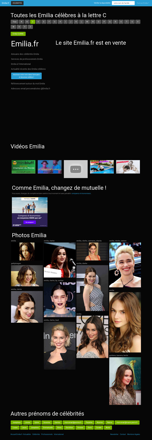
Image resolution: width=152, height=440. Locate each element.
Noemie (100, 422)
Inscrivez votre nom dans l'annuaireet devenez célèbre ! (26, 76)
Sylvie (37, 422)
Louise (15, 427)
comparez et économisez (81, 193)
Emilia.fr (5, 3)
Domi (90, 427)
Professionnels (47, 434)
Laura (24, 427)
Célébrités (17, 3)
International (59, 434)
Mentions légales (133, 434)
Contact (123, 434)
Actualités (27, 434)
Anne (108, 427)
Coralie (98, 427)
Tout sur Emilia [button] (142, 3)
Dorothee (69, 427)
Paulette (89, 422)
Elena (59, 427)
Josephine (35, 427)
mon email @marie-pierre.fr (127, 422)
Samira (57, 422)
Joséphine (17, 422)
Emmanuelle (48, 427)
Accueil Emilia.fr (17, 434)
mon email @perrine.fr (73, 422)
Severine (46, 422)
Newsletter (114, 434)
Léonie (27, 422)
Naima (109, 422)
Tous (14, 22)
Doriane (80, 427)
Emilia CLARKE (18, 34)
